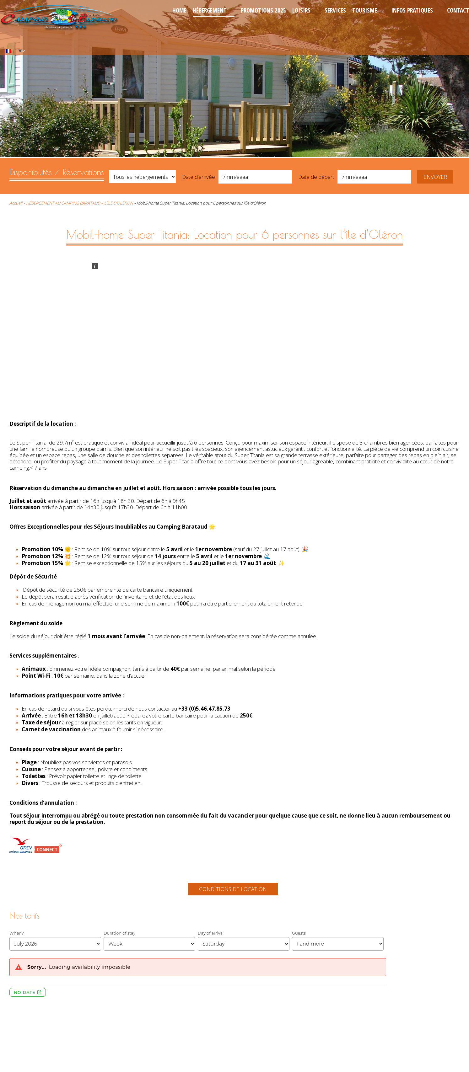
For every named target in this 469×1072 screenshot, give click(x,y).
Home (179, 10)
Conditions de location (233, 889)
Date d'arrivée (198, 176)
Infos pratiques (412, 10)
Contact (458, 10)
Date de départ (316, 176)
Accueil (15, 203)
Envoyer (435, 176)
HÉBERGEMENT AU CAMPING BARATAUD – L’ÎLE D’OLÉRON (79, 203)
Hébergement (210, 10)
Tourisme (364, 10)
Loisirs (301, 10)
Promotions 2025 (263, 10)
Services (335, 10)
